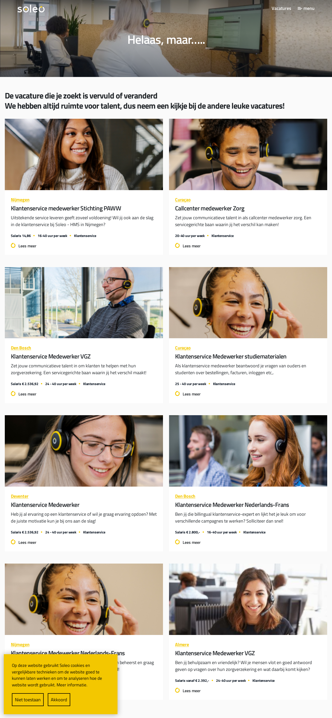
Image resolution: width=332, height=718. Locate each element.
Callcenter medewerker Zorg (209, 208)
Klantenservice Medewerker (45, 505)
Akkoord (59, 699)
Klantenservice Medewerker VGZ (51, 356)
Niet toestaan (28, 699)
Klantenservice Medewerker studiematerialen (231, 356)
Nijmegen (20, 199)
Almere (182, 644)
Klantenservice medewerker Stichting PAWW (66, 208)
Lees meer (27, 246)
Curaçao (183, 199)
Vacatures (281, 8)
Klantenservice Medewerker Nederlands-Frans (232, 505)
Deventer (19, 496)
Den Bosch (21, 347)
